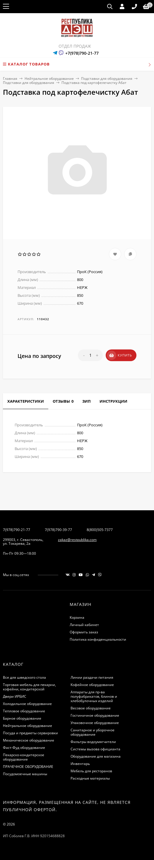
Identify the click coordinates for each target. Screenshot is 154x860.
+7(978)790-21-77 (82, 53)
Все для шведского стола (24, 677)
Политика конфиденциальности (98, 639)
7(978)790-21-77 (16, 529)
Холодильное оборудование (27, 703)
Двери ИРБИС (14, 696)
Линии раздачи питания (92, 677)
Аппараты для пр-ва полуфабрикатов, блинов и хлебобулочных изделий (94, 696)
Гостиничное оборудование (95, 715)
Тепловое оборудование (24, 711)
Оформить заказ (84, 632)
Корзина (77, 617)
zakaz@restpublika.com (77, 539)
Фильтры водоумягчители (93, 741)
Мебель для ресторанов (91, 770)
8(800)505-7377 (100, 529)
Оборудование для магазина (96, 756)
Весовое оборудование (91, 708)
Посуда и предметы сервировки (30, 732)
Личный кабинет (84, 624)
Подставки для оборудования (106, 78)
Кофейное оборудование (92, 684)
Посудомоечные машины (25, 773)
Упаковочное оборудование (95, 722)
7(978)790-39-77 (58, 529)
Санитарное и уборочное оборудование (92, 732)
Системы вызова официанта (95, 749)
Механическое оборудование (28, 740)
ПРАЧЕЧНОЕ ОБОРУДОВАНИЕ (28, 766)
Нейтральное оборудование (49, 78)
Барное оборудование (22, 718)
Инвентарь (80, 763)
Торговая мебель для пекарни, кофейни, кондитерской (29, 687)
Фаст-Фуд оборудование (24, 747)
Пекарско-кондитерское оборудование (23, 757)
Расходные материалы (90, 778)
